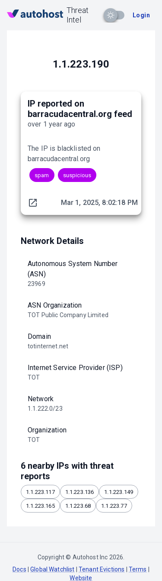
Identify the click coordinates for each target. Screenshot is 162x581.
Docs (19, 569)
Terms (138, 569)
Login (141, 15)
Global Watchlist (52, 569)
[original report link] (32, 202)
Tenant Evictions (101, 569)
